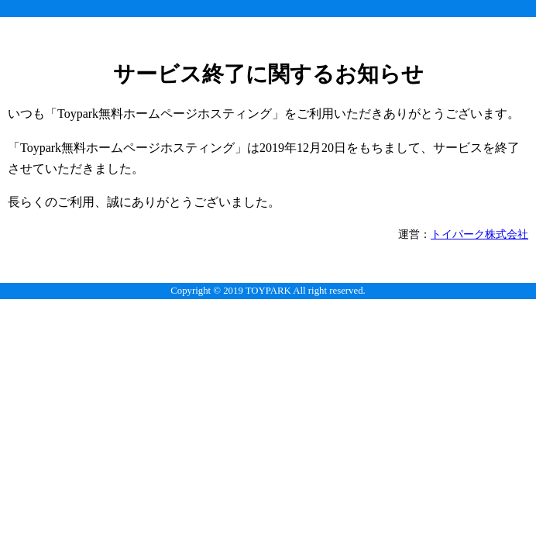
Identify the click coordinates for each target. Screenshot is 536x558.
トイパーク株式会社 (479, 234)
